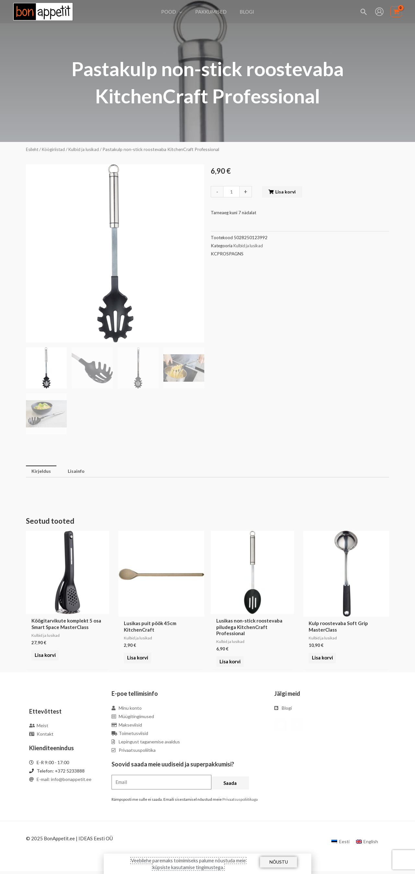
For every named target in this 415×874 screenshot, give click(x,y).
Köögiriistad (55, 149)
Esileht (33, 149)
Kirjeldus (42, 471)
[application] (182, 12)
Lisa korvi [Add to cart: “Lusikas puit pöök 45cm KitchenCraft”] (136, 658)
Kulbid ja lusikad (87, 149)
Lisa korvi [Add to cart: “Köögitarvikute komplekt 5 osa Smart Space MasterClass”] (43, 658)
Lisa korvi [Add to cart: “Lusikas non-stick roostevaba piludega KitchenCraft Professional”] (228, 665)
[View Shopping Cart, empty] (396, 11)
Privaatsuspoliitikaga (240, 802)
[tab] (42, 471)
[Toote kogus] (232, 191)
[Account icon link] (379, 11)
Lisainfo (78, 471)
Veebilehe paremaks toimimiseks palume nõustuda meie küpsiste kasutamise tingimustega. (188, 864)
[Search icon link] (364, 11)
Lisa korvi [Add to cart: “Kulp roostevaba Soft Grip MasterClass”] (321, 658)
